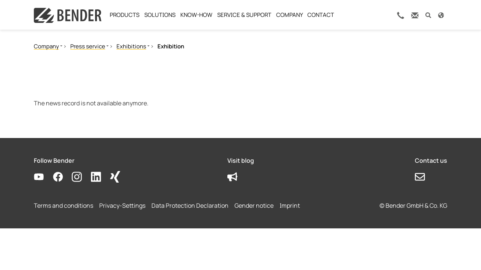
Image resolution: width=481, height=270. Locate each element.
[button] (428, 14)
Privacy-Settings (122, 205)
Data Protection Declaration (189, 205)
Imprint (290, 205)
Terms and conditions (63, 205)
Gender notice (254, 205)
